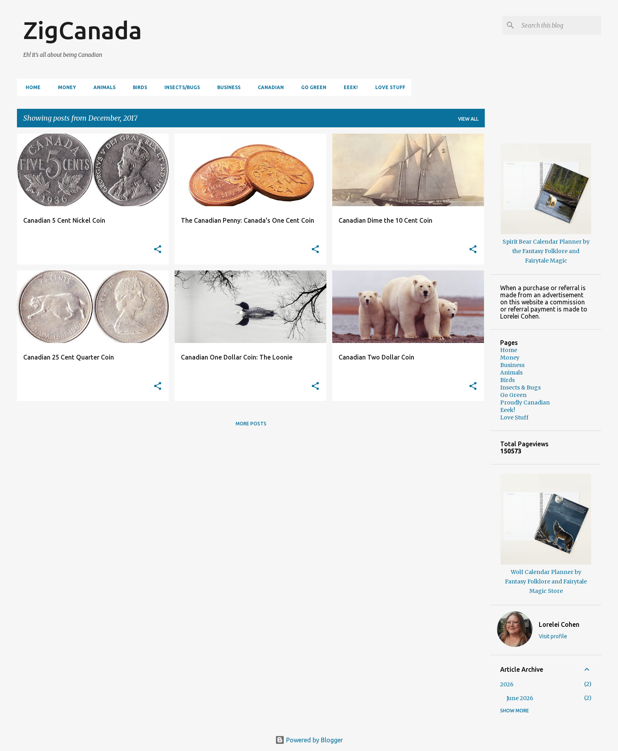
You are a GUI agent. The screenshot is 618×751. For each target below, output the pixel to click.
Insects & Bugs (520, 387)
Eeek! (348, 87)
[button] (157, 249)
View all (468, 118)
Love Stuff (388, 87)
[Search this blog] (559, 25)
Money (65, 87)
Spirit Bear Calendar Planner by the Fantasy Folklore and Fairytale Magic (546, 251)
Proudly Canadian (525, 402)
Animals (102, 87)
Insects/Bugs (179, 87)
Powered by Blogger (309, 740)
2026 (507, 684)
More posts (251, 423)
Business (226, 87)
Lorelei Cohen (559, 624)
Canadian (268, 87)
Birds (137, 87)
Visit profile (553, 636)
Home (30, 87)
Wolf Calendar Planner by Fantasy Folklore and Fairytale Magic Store (546, 581)
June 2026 (519, 698)
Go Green (311, 87)
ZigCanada (82, 30)
